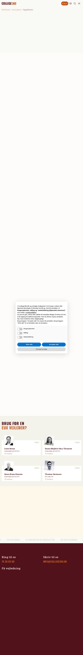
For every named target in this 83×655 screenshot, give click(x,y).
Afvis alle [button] (29, 344)
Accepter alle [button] (53, 344)
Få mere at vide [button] (41, 349)
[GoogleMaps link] (8, 454)
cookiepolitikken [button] (31, 312)
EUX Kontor (6, 10)
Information (16, 10)
